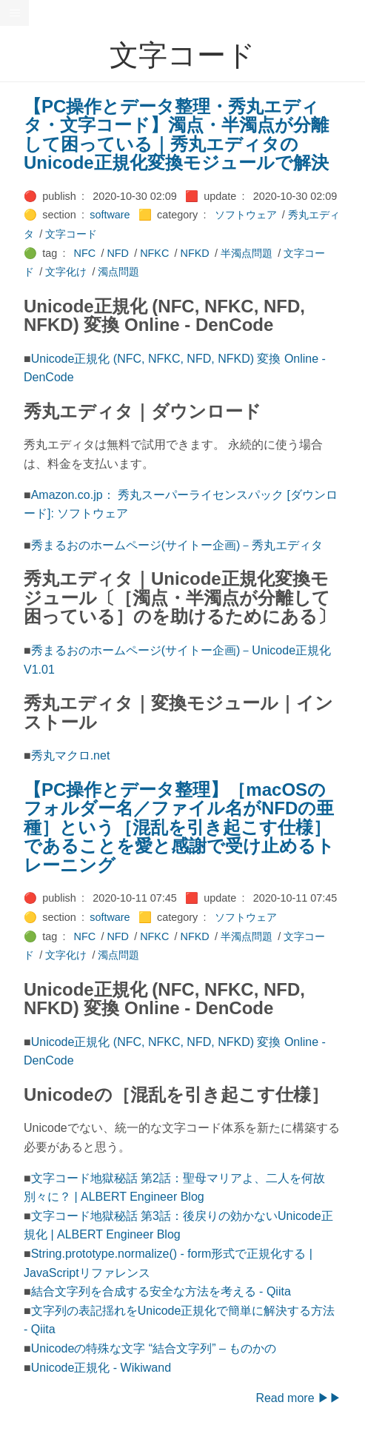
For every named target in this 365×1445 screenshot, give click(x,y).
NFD (118, 253)
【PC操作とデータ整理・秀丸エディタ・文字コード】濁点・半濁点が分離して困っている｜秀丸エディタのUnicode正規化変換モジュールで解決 (176, 134)
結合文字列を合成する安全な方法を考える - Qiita (161, 1291)
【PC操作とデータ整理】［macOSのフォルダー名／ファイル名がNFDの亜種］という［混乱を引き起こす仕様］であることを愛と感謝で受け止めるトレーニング (179, 827)
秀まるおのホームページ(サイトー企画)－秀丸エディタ (177, 545)
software (110, 215)
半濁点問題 (246, 253)
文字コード (71, 234)
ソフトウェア (246, 215)
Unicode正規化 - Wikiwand (101, 1367)
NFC (85, 253)
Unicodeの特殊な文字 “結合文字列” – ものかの (154, 1348)
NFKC (154, 253)
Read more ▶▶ (298, 1398)
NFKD (195, 253)
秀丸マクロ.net (70, 755)
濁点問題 (118, 272)
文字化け (66, 272)
